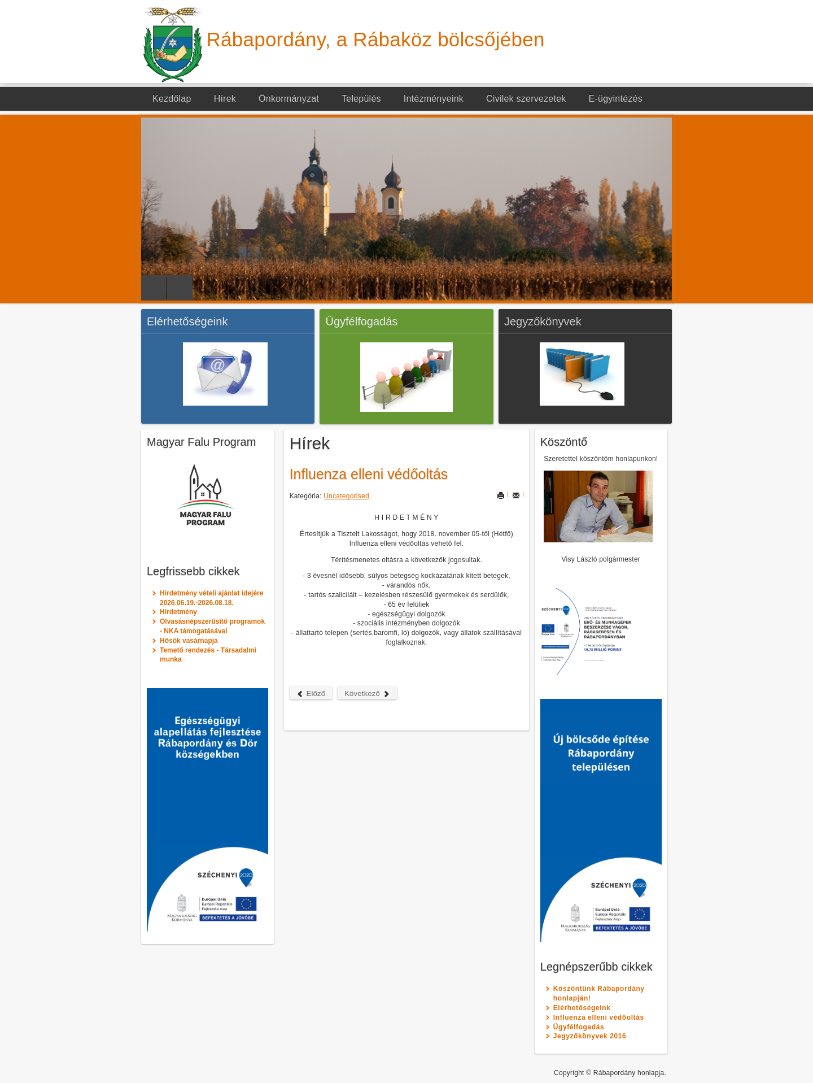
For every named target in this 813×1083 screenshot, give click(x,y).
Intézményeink (434, 98)
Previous (154, 288)
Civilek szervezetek (526, 98)
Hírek (225, 98)
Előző (311, 693)
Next (180, 288)
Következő (367, 693)
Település (361, 98)
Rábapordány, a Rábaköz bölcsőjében (376, 39)
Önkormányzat (289, 98)
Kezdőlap (171, 98)
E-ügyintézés (615, 98)
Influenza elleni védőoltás (369, 474)
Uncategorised (346, 496)
